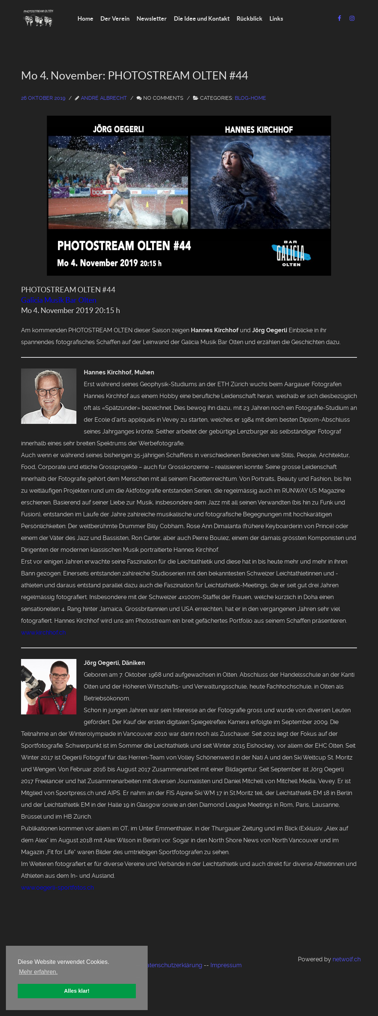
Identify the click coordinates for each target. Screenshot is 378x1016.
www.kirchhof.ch (43, 632)
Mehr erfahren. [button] (38, 972)
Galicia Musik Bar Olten (58, 300)
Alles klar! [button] (77, 991)
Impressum (226, 965)
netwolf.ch (347, 959)
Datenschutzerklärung (172, 965)
